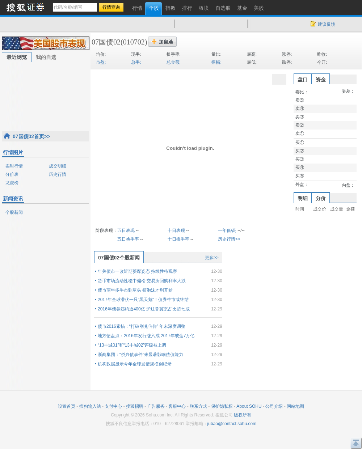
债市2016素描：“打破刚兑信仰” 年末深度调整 (141, 326)
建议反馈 (326, 24)
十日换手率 (178, 239)
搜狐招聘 (134, 406)
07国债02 (106, 42)
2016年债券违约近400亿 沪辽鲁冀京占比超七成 (144, 309)
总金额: (174, 62)
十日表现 (176, 230)
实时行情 (14, 166)
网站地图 (295, 406)
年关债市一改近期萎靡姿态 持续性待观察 (137, 271)
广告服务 (156, 406)
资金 (321, 79)
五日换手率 (128, 239)
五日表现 (126, 230)
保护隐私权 (222, 406)
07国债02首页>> (31, 136)
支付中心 (113, 406)
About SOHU (248, 406)
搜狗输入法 (90, 406)
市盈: (101, 62)
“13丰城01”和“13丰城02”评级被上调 (132, 345)
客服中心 (177, 406)
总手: (136, 62)
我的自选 (46, 57)
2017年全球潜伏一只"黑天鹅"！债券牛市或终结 (143, 299)
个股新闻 (14, 212)
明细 (303, 198)
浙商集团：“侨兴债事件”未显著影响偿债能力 (140, 354)
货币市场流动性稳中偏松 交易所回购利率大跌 (142, 280)
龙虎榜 (11, 182)
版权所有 (242, 415)
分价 (321, 198)
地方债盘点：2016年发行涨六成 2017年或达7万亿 (146, 335)
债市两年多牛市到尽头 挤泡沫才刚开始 (135, 290)
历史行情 (57, 174)
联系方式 (198, 406)
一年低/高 (227, 230)
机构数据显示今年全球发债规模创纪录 (135, 364)
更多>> (212, 257)
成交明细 (57, 166)
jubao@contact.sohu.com (232, 423)
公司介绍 (274, 406)
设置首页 (66, 406)
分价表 (11, 174)
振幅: (216, 62)
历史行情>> (229, 239)
